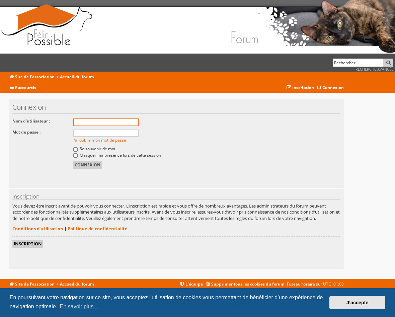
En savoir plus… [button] (79, 306)
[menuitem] (330, 87)
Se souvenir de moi (94, 149)
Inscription (28, 244)
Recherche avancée (374, 69)
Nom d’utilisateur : (31, 121)
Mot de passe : (26, 132)
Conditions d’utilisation (37, 229)
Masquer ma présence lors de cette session (117, 155)
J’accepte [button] (357, 302)
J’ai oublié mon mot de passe (99, 140)
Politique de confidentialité (98, 229)
